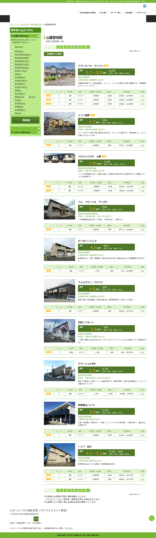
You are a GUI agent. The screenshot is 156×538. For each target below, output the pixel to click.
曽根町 (19, 97)
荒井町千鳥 (21, 71)
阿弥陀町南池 (22, 68)
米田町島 (20, 103)
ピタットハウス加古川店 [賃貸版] (35, 8)
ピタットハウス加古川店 (19, 24)
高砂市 (19, 47)
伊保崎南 (20, 110)
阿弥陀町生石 (22, 61)
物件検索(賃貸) (36, 24)
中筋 (18, 100)
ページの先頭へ (152, 518)
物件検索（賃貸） (44, 18)
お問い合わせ (134, 18)
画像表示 (54, 54)
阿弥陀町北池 (22, 64)
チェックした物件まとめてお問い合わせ (134, 46)
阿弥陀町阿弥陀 (23, 55)
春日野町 (20, 84)
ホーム (21, 18)
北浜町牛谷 (21, 87)
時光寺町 (20, 94)
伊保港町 (20, 77)
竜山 (32, 97)
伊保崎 (19, 107)
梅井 (18, 113)
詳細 (142, 96)
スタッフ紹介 (112, 18)
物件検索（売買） (66, 18)
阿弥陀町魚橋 (22, 58)
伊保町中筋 (21, 81)
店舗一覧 (89, 18)
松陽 (18, 90)
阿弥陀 (19, 51)
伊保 (18, 74)
